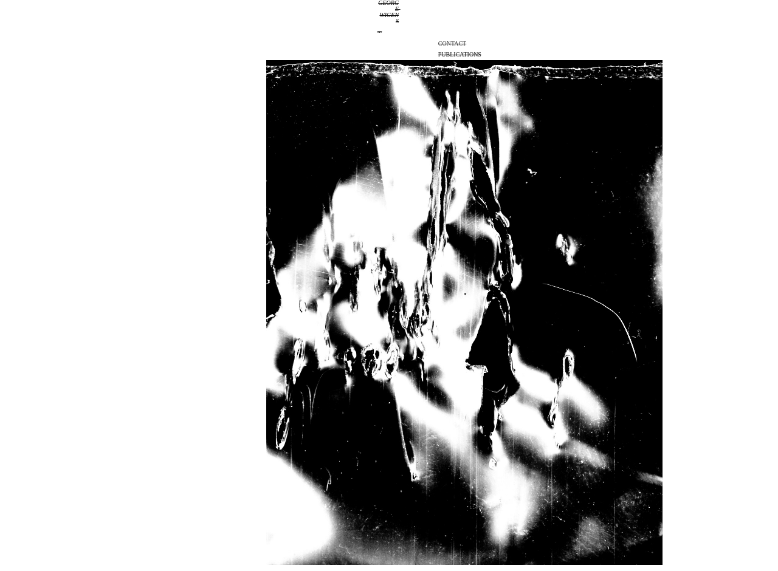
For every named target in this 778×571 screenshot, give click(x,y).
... (379, 30)
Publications (459, 54)
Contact (452, 43)
